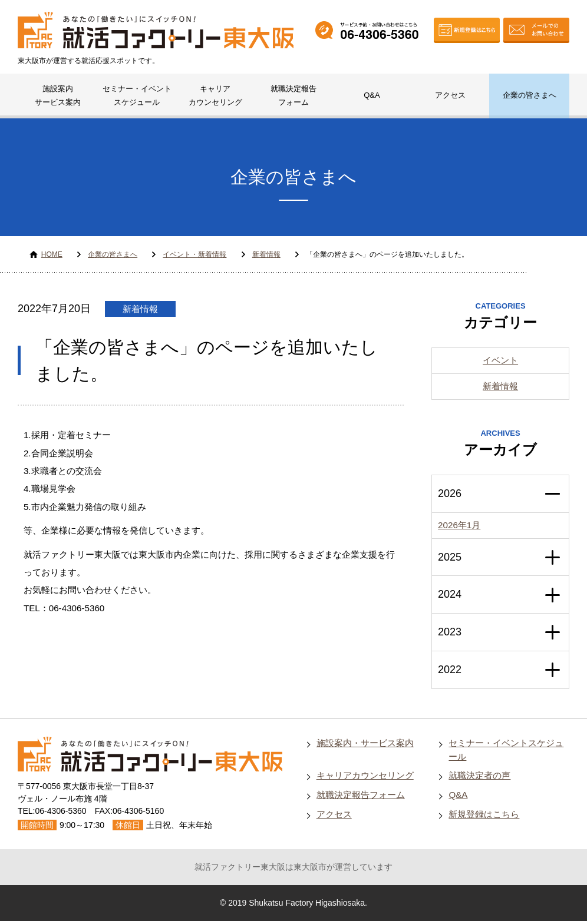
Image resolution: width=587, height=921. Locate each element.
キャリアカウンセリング (215, 95)
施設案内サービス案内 (58, 95)
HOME (51, 254)
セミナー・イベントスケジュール (137, 95)
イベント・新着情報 (194, 254)
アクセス (450, 95)
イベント (500, 360)
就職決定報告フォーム (293, 95)
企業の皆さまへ (529, 95)
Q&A (372, 95)
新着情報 (266, 254)
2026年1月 (459, 525)
